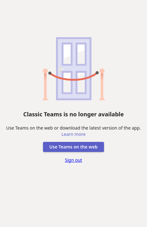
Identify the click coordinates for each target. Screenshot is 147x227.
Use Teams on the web (73, 147)
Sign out (73, 160)
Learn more (73, 134)
